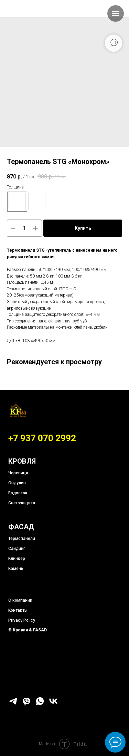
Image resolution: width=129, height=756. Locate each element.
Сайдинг (16, 548)
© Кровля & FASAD (27, 630)
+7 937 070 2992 (42, 438)
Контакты (18, 610)
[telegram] (13, 704)
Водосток (18, 493)
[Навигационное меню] (115, 13)
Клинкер (16, 558)
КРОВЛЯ (22, 461)
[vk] (53, 704)
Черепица (18, 473)
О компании (20, 600)
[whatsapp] (40, 704)
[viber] (26, 704)
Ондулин (17, 483)
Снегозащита (21, 503)
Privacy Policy (21, 620)
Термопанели (21, 538)
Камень (15, 568)
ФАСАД (21, 527)
